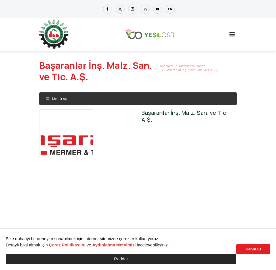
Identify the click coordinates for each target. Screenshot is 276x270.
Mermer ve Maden (192, 66)
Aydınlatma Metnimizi (114, 244)
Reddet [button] (121, 258)
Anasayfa (166, 66)
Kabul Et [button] (253, 249)
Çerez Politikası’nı (67, 244)
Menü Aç (56, 98)
